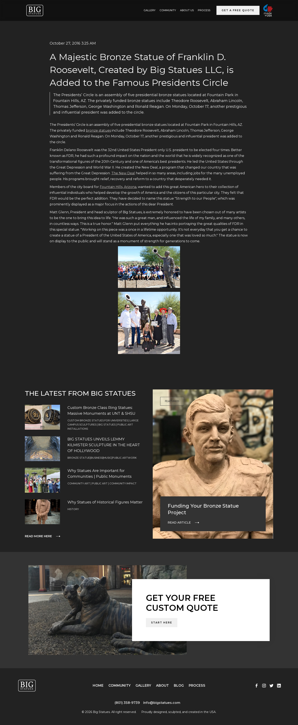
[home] (35, 10)
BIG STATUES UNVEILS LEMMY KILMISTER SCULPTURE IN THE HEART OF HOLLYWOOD (103, 445)
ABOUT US (187, 10)
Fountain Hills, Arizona (118, 187)
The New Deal (123, 173)
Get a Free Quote (238, 10)
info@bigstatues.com (161, 703)
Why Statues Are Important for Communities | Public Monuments (99, 473)
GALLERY (149, 10)
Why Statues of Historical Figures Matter (105, 502)
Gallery (143, 685)
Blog (179, 685)
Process (204, 10)
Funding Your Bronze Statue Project (203, 509)
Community (168, 10)
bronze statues (98, 130)
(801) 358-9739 (127, 703)
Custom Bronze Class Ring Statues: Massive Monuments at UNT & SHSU (101, 410)
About (162, 685)
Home (98, 685)
